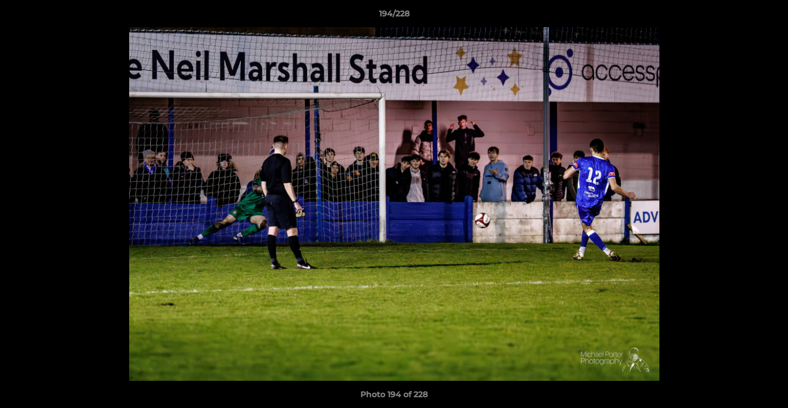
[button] (767, 16)
